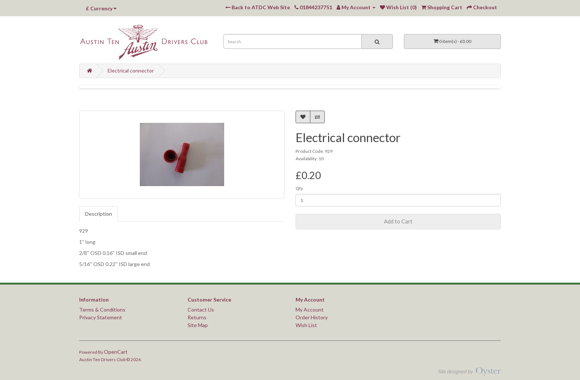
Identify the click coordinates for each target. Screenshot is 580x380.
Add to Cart (398, 221)
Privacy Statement (100, 317)
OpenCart (116, 352)
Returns (197, 317)
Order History (312, 317)
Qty (299, 188)
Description (98, 214)
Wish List (306, 325)
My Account (310, 309)
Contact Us (201, 309)
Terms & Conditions (102, 309)
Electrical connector (131, 70)
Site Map (198, 325)
